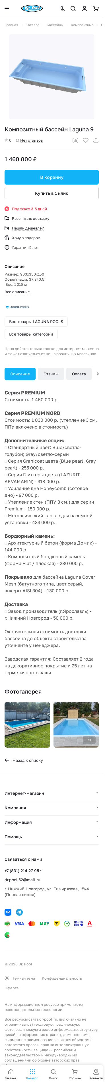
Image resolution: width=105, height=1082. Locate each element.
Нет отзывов (29, 140)
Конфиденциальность (62, 978)
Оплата (79, 373)
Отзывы (51, 373)
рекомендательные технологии (33, 1009)
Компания (15, 807)
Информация (18, 822)
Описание (20, 373)
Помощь (13, 836)
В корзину (51, 177)
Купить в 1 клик (51, 193)
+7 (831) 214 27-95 (22, 870)
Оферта (11, 988)
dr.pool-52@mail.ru (22, 879)
